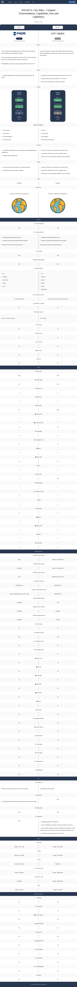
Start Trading (72, 1)
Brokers (10, 1)
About (21, 1)
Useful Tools (27, 1)
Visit (19, 38)
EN (33, 1)
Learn (16, 1)
